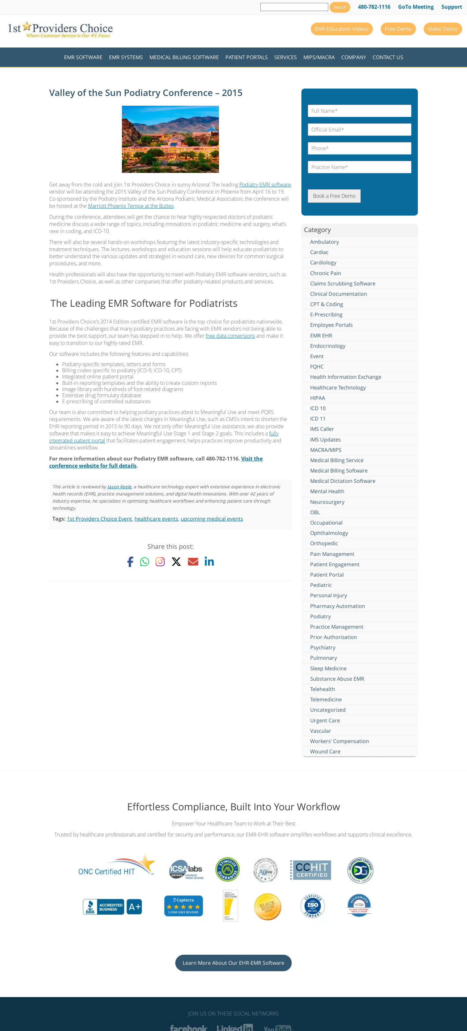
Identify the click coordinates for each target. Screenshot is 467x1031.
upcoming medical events (212, 518)
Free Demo (398, 28)
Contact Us (388, 57)
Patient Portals (246, 57)
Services (285, 57)
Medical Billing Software (184, 57)
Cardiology (323, 262)
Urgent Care (325, 720)
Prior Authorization (333, 637)
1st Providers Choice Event (99, 518)
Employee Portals (331, 324)
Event (317, 356)
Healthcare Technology (338, 387)
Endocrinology (327, 345)
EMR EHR (321, 335)
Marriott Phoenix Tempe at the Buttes (131, 205)
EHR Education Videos (342, 28)
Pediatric (321, 585)
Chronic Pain (325, 273)
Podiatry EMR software (265, 184)
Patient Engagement (335, 564)
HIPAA (317, 397)
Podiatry (320, 616)
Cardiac (319, 252)
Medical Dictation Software (342, 480)
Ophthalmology (329, 533)
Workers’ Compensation (339, 741)
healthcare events (156, 518)
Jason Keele (119, 487)
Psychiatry (322, 647)
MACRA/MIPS (326, 449)
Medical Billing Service (337, 460)
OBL (315, 512)
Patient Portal (327, 574)
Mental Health (327, 491)
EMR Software (83, 57)
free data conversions (230, 335)
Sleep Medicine (328, 668)
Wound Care (325, 751)
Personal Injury (328, 595)
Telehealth (322, 689)
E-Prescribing (326, 314)
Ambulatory (324, 241)
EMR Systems (126, 57)
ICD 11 (318, 418)
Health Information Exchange (345, 376)
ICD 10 (318, 408)
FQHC (317, 366)
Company (353, 57)
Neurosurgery (327, 501)
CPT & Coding (326, 304)
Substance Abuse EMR (337, 678)
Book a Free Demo (334, 195)
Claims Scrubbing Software (342, 283)
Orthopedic (324, 543)
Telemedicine (326, 699)
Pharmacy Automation (337, 606)
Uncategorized (328, 709)
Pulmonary (323, 657)
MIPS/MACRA (319, 57)
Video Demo (443, 28)
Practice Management (337, 626)
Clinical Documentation (338, 293)
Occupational (326, 522)
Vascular (320, 730)
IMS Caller (322, 428)
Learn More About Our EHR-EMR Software (233, 962)
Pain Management (332, 554)
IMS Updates (325, 439)
